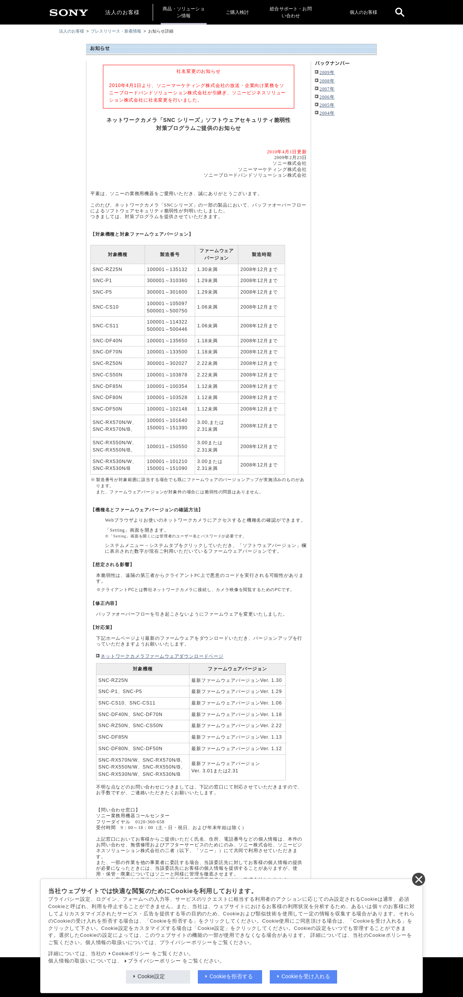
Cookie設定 (151, 976)
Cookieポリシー (131, 953)
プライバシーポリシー (154, 961)
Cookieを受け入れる (306, 976)
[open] (399, 12)
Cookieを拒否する (231, 976)
